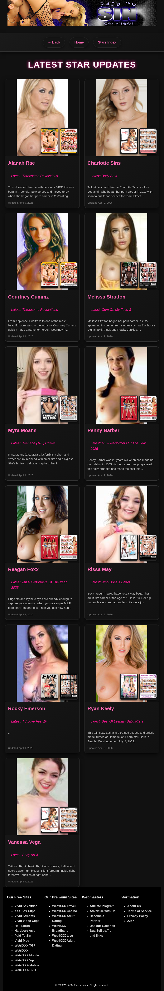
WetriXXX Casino (64, 911)
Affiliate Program (102, 906)
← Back (54, 42)
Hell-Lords (22, 925)
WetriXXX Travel (64, 906)
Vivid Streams (25, 916)
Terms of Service (139, 911)
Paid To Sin (23, 935)
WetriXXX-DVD (25, 970)
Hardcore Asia (25, 930)
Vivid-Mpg (22, 940)
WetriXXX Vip (24, 960)
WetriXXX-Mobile (27, 965)
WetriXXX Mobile (27, 955)
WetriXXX (21, 950)
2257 (130, 920)
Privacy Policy (137, 916)
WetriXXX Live (62, 935)
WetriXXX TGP (25, 945)
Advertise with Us (102, 911)
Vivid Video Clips (27, 920)
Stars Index (107, 42)
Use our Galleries (102, 925)
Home (79, 42)
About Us (134, 906)
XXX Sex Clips (25, 911)
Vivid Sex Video (26, 906)
